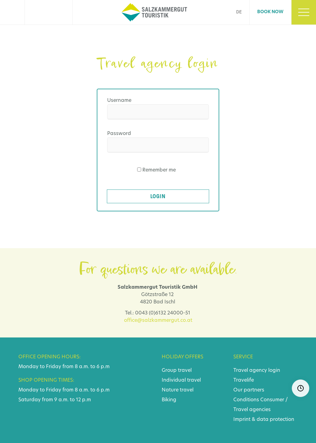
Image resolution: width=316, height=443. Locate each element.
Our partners (248, 390)
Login (158, 196)
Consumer (272, 400)
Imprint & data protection (263, 419)
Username (119, 100)
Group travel (177, 370)
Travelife (243, 380)
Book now (270, 12)
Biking (169, 400)
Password (119, 133)
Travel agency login (256, 370)
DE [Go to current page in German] (239, 12)
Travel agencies (252, 409)
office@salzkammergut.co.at (158, 320)
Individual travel (181, 380)
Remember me (159, 170)
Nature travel (178, 390)
